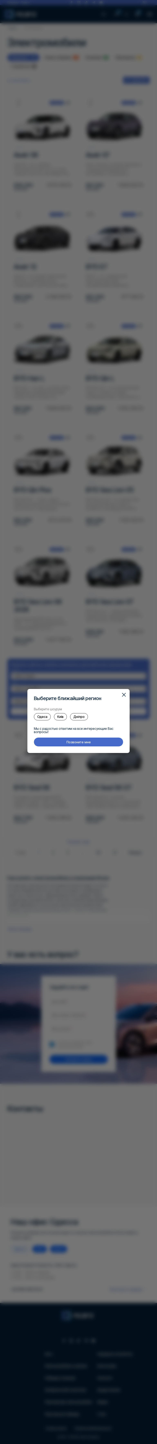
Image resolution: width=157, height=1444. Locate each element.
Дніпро (79, 717)
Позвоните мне (78, 742)
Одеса (42, 717)
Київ (60, 717)
